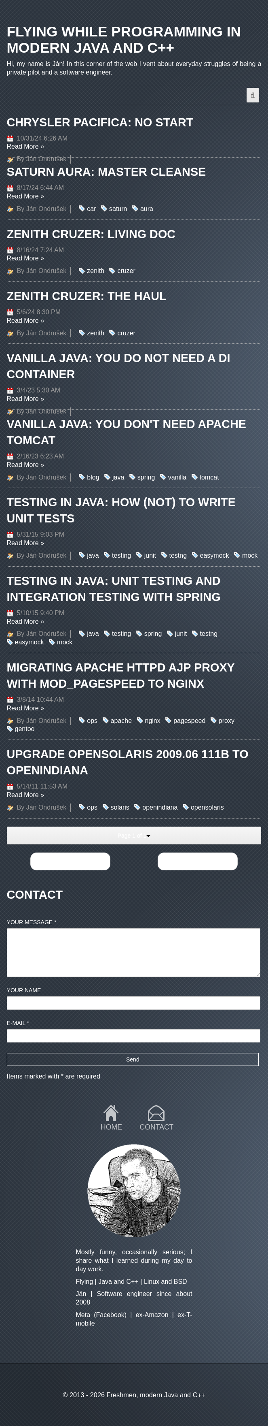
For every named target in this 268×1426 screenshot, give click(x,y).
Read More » (25, 146)
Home (111, 1127)
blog (93, 477)
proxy (226, 720)
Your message (32, 922)
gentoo (25, 728)
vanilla (177, 477)
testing (121, 555)
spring (146, 477)
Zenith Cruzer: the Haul (87, 296)
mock (249, 555)
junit (150, 555)
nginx (152, 720)
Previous (70, 861)
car (91, 208)
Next (197, 861)
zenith (95, 270)
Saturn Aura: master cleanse (106, 171)
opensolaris (207, 807)
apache (121, 720)
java (118, 477)
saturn (118, 208)
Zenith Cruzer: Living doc (91, 234)
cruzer (126, 270)
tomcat (209, 477)
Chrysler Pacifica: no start (100, 122)
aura (146, 208)
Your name (24, 990)
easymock (214, 555)
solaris (120, 807)
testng (178, 555)
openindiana (159, 807)
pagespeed (189, 720)
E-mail (18, 1023)
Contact (157, 1127)
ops (92, 720)
